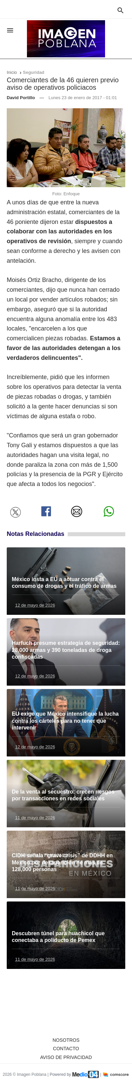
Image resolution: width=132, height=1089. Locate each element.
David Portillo (21, 97)
